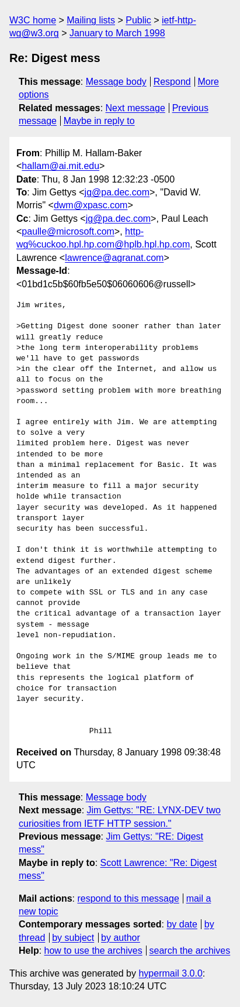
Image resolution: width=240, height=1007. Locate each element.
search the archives (190, 951)
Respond (172, 82)
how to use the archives (93, 951)
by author (120, 938)
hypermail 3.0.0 (170, 973)
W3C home (32, 20)
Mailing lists (91, 20)
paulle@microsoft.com (68, 231)
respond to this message (128, 898)
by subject (73, 938)
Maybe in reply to (99, 121)
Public (138, 20)
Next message (135, 108)
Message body (116, 82)
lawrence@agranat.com (114, 258)
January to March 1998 (117, 33)
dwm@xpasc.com (91, 205)
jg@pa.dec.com (117, 192)
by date (181, 924)
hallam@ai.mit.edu (60, 166)
